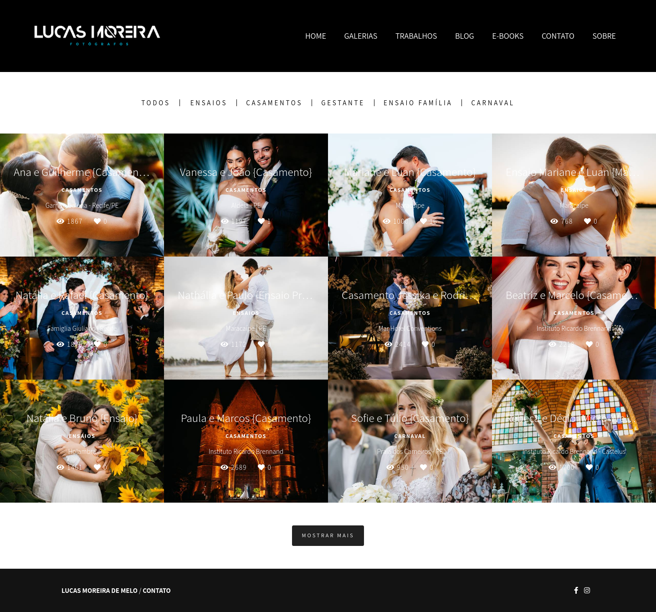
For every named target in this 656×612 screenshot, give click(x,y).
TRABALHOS (416, 36)
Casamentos (274, 102)
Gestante (343, 102)
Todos (155, 102)
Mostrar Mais (328, 535)
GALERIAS (361, 36)
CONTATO (558, 36)
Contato (157, 590)
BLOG (464, 36)
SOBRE (604, 36)
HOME (315, 36)
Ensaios (209, 102)
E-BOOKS (507, 36)
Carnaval (492, 102)
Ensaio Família (418, 102)
